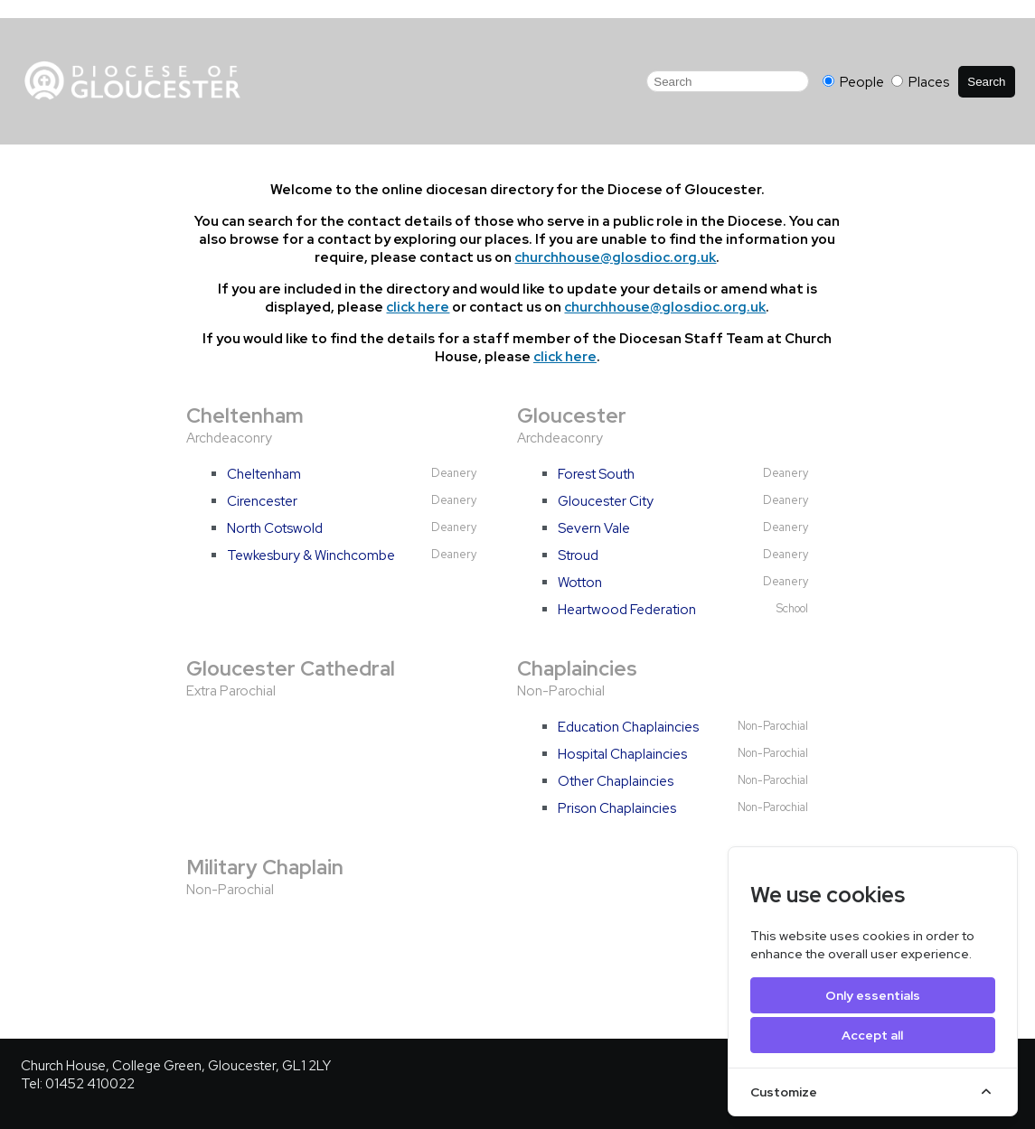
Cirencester (262, 501)
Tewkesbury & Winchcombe (311, 555)
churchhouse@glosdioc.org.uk (615, 257)
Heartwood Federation (627, 610)
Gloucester (571, 415)
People (855, 82)
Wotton (580, 583)
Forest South (596, 474)
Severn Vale (594, 528)
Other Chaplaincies (615, 781)
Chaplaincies (577, 668)
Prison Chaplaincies (617, 808)
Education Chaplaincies (628, 727)
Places (920, 82)
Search (986, 82)
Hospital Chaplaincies (622, 754)
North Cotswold (275, 528)
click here (417, 307)
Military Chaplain (264, 867)
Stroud (578, 555)
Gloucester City (606, 501)
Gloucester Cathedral (290, 668)
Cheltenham (245, 415)
